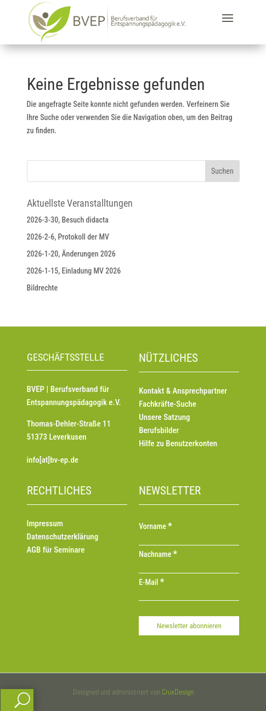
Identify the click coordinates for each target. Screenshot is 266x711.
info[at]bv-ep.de (52, 460)
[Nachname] (189, 567)
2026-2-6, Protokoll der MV (68, 236)
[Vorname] (189, 539)
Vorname (155, 526)
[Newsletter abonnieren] (189, 625)
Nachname (158, 554)
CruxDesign (178, 692)
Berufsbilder (159, 430)
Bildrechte (42, 287)
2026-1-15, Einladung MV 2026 (74, 270)
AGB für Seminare (56, 550)
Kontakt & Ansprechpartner (183, 391)
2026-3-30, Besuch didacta (68, 219)
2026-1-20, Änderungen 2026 (71, 253)
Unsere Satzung (164, 417)
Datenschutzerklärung (63, 537)
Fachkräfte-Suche (167, 404)
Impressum (45, 523)
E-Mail (151, 582)
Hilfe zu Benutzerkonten (178, 443)
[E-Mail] (189, 595)
